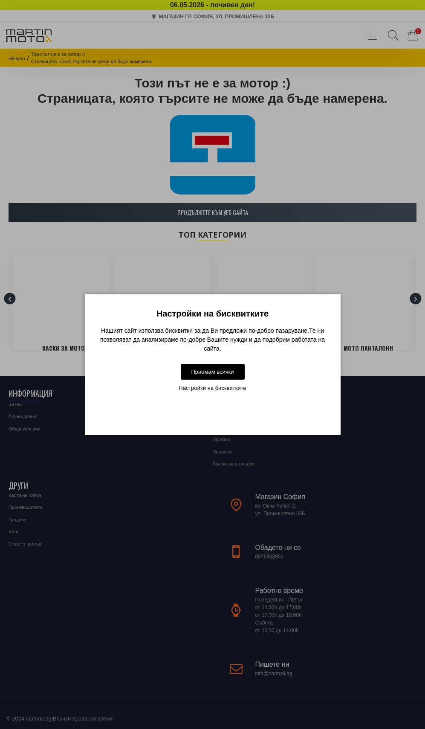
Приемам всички (212, 372)
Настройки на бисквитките (212, 388)
